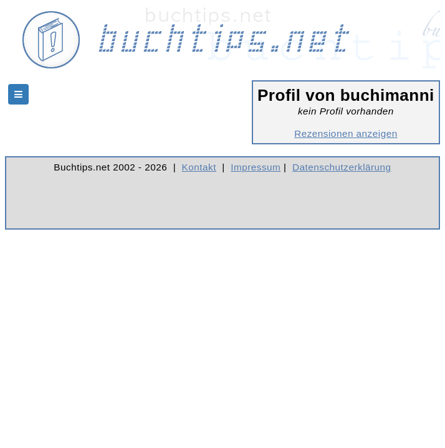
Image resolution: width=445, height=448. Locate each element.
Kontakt (199, 167)
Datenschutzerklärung (341, 167)
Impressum (255, 167)
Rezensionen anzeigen (346, 133)
